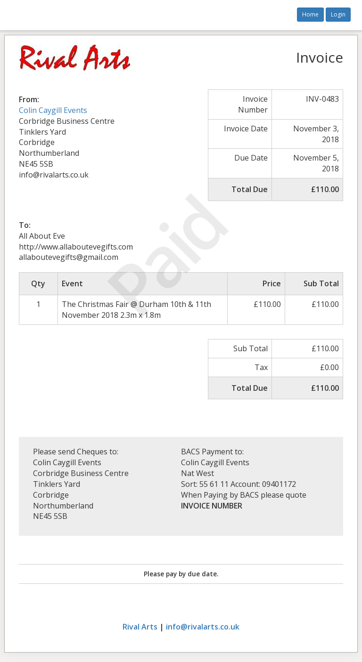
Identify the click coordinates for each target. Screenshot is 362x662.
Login (338, 14)
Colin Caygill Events (53, 110)
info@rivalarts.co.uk (202, 627)
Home (310, 14)
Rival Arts (140, 627)
